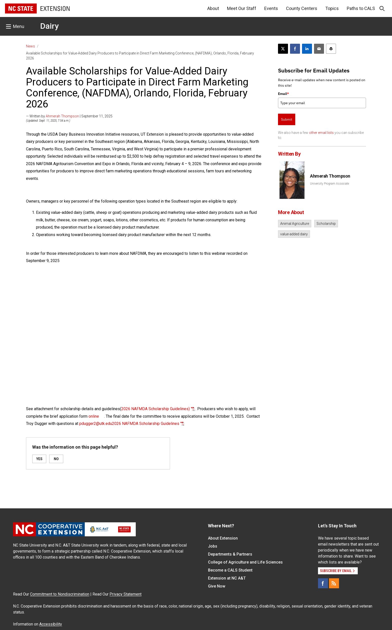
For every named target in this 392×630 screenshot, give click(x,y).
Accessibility (50, 624)
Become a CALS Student (230, 570)
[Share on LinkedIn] (307, 49)
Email (283, 93)
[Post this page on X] (283, 49)
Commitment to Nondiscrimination (59, 594)
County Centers (301, 8)
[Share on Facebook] (295, 49)
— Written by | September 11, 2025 (69, 116)
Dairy (49, 26)
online (93, 416)
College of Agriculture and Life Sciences (245, 562)
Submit (286, 119)
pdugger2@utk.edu (95, 423)
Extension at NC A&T (227, 578)
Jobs (212, 546)
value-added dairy (294, 234)
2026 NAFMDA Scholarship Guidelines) (155, 408)
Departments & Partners (230, 554)
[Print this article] (331, 49)
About (213, 8)
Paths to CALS (361, 8)
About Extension (223, 538)
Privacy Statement (126, 594)
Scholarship (326, 224)
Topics (332, 8)
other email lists (321, 133)
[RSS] (334, 583)
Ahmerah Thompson (62, 116)
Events (271, 8)
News (30, 46)
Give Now (216, 586)
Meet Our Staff (241, 8)
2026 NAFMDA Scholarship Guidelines (145, 423)
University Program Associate (329, 183)
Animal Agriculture (294, 224)
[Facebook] (323, 583)
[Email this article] (319, 49)
